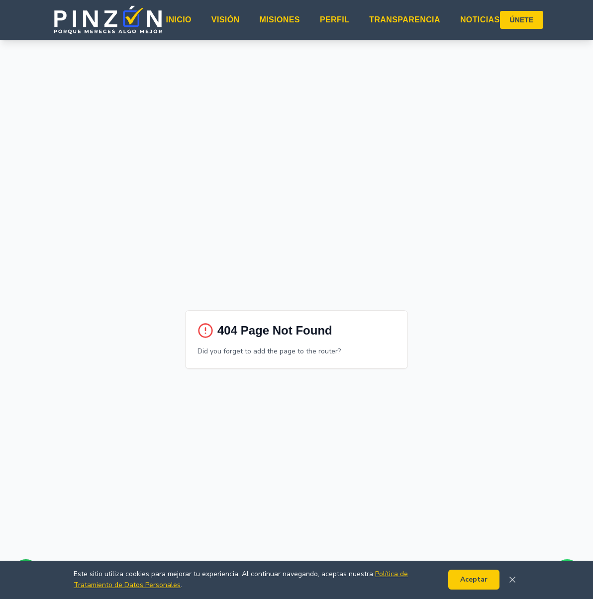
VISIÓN (225, 19)
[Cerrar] (512, 580)
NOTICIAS (480, 19)
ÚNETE (521, 20)
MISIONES (279, 19)
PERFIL (334, 19)
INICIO (179, 19)
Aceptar (474, 579)
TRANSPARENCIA (404, 19)
